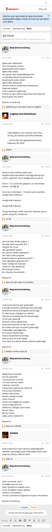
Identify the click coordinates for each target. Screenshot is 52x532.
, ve (19, 282)
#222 (47, 124)
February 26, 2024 (16, 143)
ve (13, 426)
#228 (47, 476)
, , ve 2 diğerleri (23, 107)
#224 (47, 236)
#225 (47, 299)
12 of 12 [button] (34, 507)
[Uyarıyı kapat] (48, 16)
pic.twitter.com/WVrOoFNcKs (28, 135)
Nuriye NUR (9, 39)
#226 (47, 368)
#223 (47, 167)
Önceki (23, 507)
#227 (47, 443)
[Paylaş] (43, 57)
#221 (48, 58)
